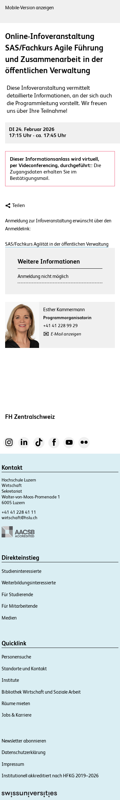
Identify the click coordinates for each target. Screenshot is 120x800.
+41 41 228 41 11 (19, 512)
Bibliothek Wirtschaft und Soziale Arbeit (41, 692)
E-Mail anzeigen (66, 333)
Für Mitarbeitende (19, 606)
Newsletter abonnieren (24, 740)
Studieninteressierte (21, 571)
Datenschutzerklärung (23, 752)
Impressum (13, 764)
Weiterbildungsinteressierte (29, 582)
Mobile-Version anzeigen (29, 7)
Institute (10, 680)
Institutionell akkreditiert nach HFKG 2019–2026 (50, 775)
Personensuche (16, 656)
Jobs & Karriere (16, 715)
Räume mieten (16, 703)
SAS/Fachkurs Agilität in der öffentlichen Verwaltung (56, 244)
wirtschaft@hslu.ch (19, 517)
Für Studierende (17, 594)
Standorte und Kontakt (24, 668)
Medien (9, 617)
